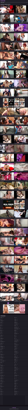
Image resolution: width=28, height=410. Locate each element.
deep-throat (2, 341)
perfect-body (16, 352)
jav (1, 388)
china (1, 340)
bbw (1, 328)
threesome (16, 375)
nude (15, 336)
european (2, 354)
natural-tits (16, 333)
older (15, 343)
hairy (1, 373)
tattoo (16, 372)
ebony (1, 349)
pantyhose (16, 348)
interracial (2, 381)
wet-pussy (16, 391)
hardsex (2, 380)
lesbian (16, 319)
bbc (1, 327)
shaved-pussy (16, 368)
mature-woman (17, 328)
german (2, 367)
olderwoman (16, 344)
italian (1, 383)
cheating (2, 338)
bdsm (1, 330)
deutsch (2, 343)
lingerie (16, 320)
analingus (2, 320)
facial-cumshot (3, 360)
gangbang (2, 365)
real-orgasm (16, 357)
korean (2, 393)
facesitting (2, 357)
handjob (2, 377)
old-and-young (17, 340)
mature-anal (16, 327)
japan (1, 385)
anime (1, 322)
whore (16, 394)
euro (1, 352)
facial (1, 359)
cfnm (1, 336)
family (2, 362)
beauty (1, 332)
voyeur (16, 386)
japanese (2, 386)
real (15, 354)
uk (15, 378)
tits (15, 377)
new (15, 335)
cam (1, 333)
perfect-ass (16, 351)
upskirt (16, 381)
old (15, 338)
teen (15, 373)
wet (15, 389)
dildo (1, 344)
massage (16, 322)
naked (15, 330)
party (15, 349)
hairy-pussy (2, 375)
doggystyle (2, 346)
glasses (2, 370)
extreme (2, 356)
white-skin (16, 393)
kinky (1, 389)
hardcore (2, 378)
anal (1, 319)
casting (2, 335)
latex (1, 394)
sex (15, 362)
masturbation (16, 324)
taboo (15, 370)
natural (16, 332)
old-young (16, 341)
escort (1, 351)
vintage (16, 385)
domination (2, 348)
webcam (16, 388)
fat (1, 364)
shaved (16, 367)
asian (1, 324)
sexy (15, 365)
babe (1, 325)
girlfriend (2, 368)
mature (16, 325)
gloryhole (2, 372)
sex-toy (16, 364)
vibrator (16, 383)
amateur (2, 317)
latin (15, 317)
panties (16, 346)
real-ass (16, 356)
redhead (16, 360)
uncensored (16, 380)
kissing (2, 391)
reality (16, 359)
